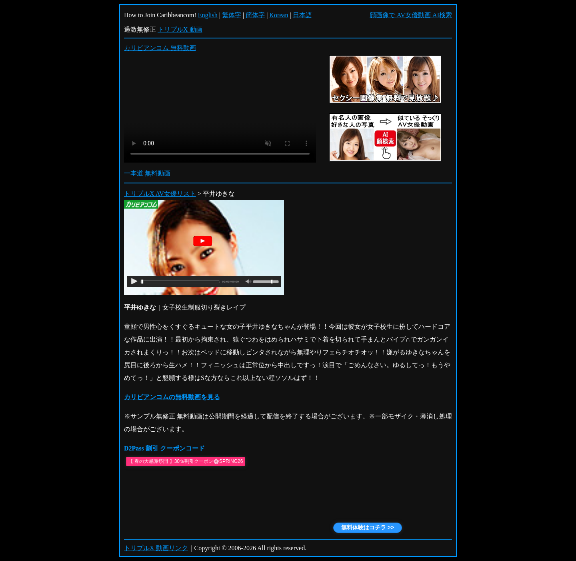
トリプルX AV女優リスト (160, 193)
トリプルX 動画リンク (156, 548)
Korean (278, 15)
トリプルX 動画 (180, 29)
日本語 (302, 15)
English (208, 15)
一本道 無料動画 (147, 173)
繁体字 (231, 15)
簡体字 (255, 15)
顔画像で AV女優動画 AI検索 (411, 15)
